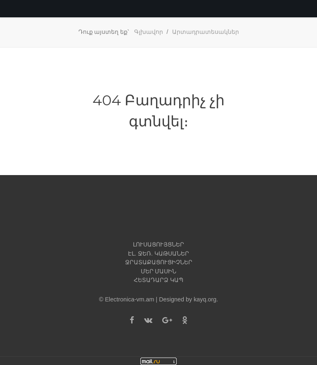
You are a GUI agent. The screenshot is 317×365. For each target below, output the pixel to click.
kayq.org (205, 299)
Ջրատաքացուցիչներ (158, 262)
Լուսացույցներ (158, 244)
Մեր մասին (159, 271)
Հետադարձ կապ (158, 280)
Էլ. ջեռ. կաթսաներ (158, 253)
